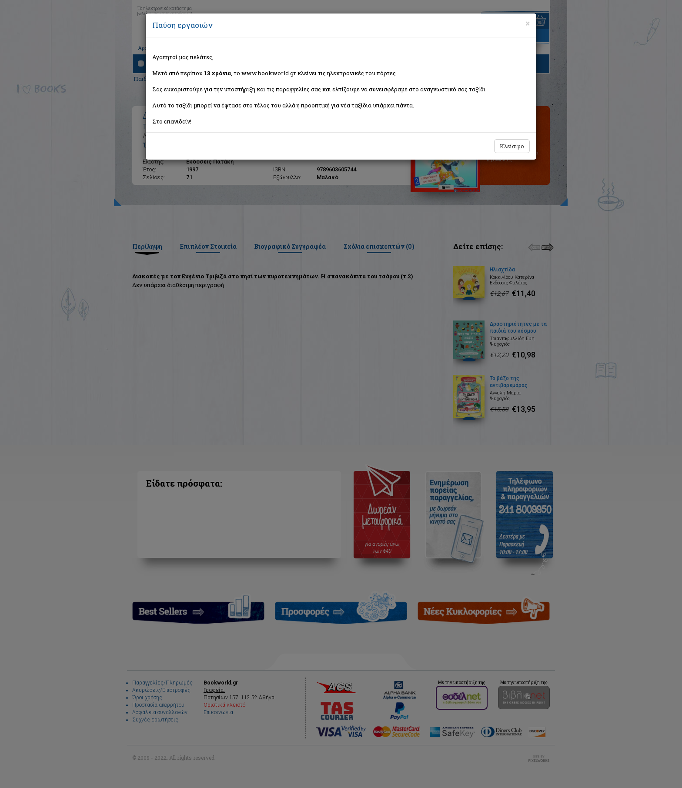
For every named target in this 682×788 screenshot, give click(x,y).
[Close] (527, 23)
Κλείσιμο (512, 146)
